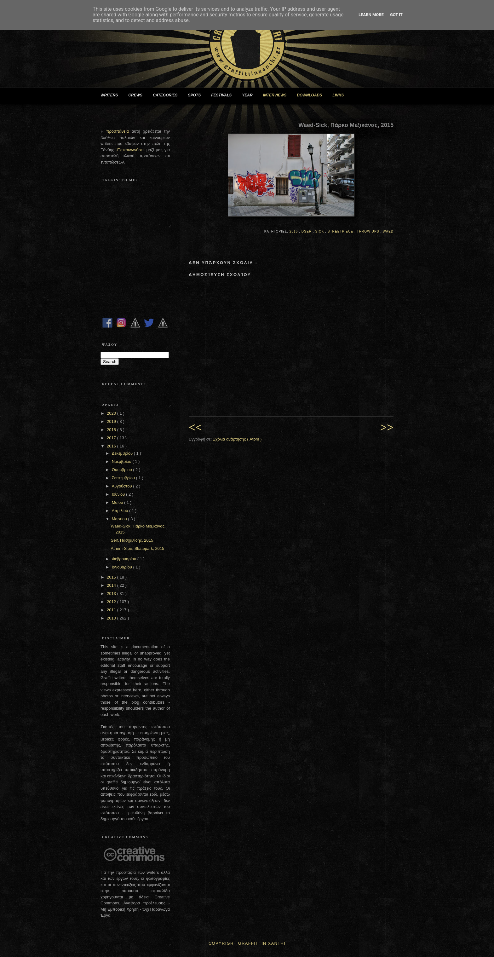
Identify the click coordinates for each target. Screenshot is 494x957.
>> (386, 427)
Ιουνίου (119, 494)
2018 (112, 429)
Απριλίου (120, 510)
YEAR (249, 95)
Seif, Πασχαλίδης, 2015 (132, 540)
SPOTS (197, 95)
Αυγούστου (122, 486)
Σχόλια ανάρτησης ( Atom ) (237, 439)
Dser (307, 231)
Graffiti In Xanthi (262, 943)
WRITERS (112, 95)
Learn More (371, 14)
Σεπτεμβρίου (124, 478)
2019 (112, 421)
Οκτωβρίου (122, 469)
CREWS (137, 95)
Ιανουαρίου (122, 567)
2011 (112, 610)
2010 (112, 618)
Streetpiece (341, 231)
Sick (320, 231)
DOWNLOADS (312, 95)
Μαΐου (118, 502)
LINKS (340, 95)
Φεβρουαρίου (124, 558)
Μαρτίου (120, 518)
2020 (112, 413)
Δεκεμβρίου (123, 453)
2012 (112, 601)
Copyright (223, 943)
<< (195, 427)
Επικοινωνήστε (131, 149)
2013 (112, 593)
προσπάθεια (117, 131)
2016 (112, 446)
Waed (388, 231)
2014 (112, 585)
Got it (396, 14)
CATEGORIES (167, 95)
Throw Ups (368, 231)
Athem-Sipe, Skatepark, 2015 (137, 548)
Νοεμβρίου (122, 461)
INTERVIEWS (277, 95)
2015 (294, 231)
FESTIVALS (224, 95)
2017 (112, 437)
